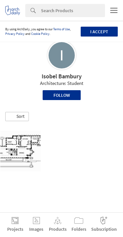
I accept (99, 32)
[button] (17, 116)
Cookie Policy (40, 34)
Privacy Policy (15, 34)
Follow (61, 95)
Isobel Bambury (62, 76)
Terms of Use (61, 29)
